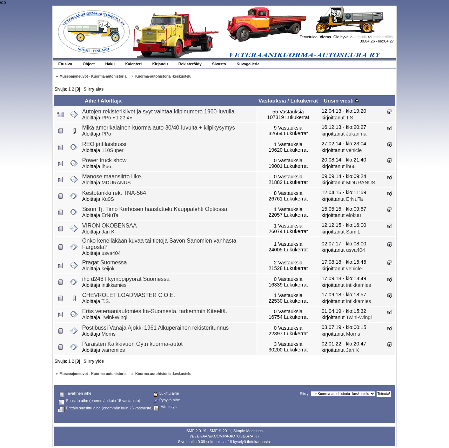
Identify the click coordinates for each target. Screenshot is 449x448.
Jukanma (356, 134)
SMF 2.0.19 (196, 431)
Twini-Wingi (114, 317)
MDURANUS (116, 182)
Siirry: (305, 393)
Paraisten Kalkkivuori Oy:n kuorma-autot (132, 344)
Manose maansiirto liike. (112, 176)
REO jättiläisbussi (104, 144)
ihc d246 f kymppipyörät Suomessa (125, 279)
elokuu (353, 215)
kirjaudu (360, 37)
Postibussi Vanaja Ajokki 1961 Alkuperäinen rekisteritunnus (155, 328)
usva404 (111, 253)
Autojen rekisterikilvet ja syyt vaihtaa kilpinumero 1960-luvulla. (159, 111)
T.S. (350, 117)
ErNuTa (354, 199)
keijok (108, 268)
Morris (109, 334)
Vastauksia (272, 101)
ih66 (106, 166)
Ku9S (108, 199)
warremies (113, 350)
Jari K (108, 232)
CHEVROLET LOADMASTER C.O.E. (128, 295)
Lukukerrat (304, 101)
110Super (112, 150)
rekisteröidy (383, 37)
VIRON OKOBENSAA (109, 226)
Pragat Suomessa (104, 262)
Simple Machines (248, 431)
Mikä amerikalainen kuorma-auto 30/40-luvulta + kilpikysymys (158, 128)
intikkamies (114, 285)
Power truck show (104, 160)
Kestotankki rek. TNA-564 (114, 193)
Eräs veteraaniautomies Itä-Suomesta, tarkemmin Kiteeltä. (154, 311)
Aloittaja (111, 101)
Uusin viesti (341, 101)
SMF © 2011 (220, 431)
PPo (106, 117)
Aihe (90, 101)
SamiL (353, 232)
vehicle (354, 150)
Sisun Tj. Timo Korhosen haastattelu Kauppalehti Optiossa (154, 209)
